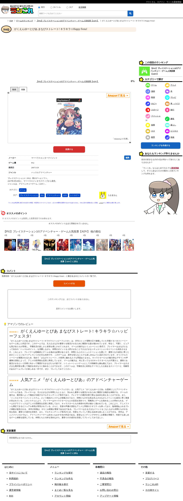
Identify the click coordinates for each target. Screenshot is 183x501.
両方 (43, 7)
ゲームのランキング (24, 21)
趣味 (169, 119)
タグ (71, 7)
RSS (11, 496)
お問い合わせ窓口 (109, 490)
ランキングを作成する (160, 145)
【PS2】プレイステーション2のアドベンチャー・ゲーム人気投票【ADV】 (67, 21)
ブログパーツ (152, 478)
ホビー (151, 103)
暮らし (170, 125)
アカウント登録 (62, 496)
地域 (169, 137)
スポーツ (152, 110)
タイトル (57, 7)
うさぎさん (112, 195)
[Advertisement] (69, 56)
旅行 (169, 110)
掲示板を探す (61, 484)
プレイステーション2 (29, 195)
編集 (127, 157)
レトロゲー (75, 195)
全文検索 (82, 7)
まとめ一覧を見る (63, 490)
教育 (150, 137)
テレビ (170, 97)
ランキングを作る (63, 478)
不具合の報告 (107, 478)
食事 (150, 125)
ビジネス (171, 131)
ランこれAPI (151, 484)
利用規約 (13, 478)
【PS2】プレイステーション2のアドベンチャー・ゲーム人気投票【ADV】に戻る (69, 260)
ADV (65, 195)
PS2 (42, 195)
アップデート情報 (109, 496)
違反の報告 (105, 473)
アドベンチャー (53, 195)
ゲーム (23, 190)
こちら (101, 202)
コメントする (69, 283)
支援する (149, 473)
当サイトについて (18, 473)
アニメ (170, 85)
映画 (150, 97)
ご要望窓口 (105, 484)
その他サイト (152, 490)
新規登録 (175, 168)
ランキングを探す (63, 473)
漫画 (150, 91)
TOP (11, 21)
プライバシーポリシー (20, 484)
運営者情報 (15, 490)
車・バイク (172, 103)
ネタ (150, 131)
